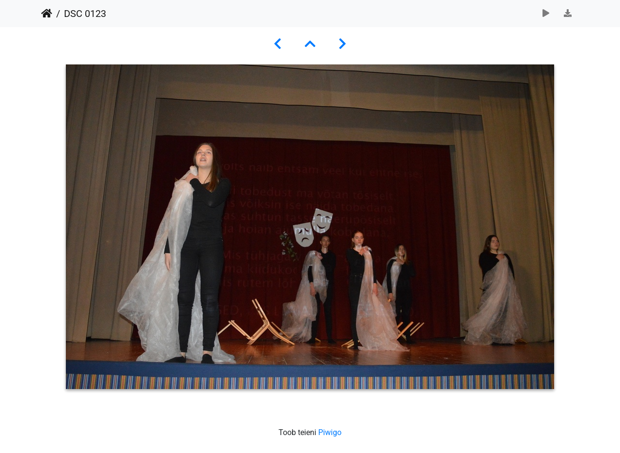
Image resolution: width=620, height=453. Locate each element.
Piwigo (329, 432)
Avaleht (46, 13)
